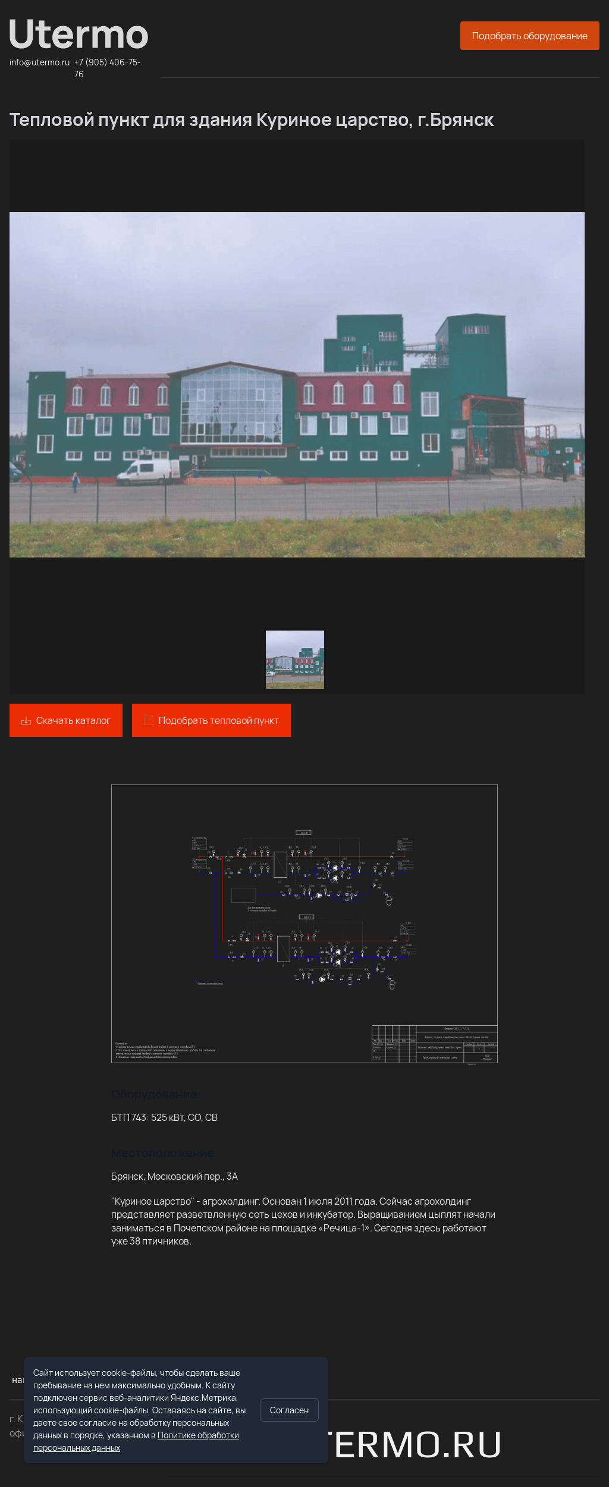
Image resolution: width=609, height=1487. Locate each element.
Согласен (289, 1410)
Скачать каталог (73, 720)
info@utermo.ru (40, 62)
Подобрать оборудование (530, 35)
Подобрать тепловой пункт (219, 720)
